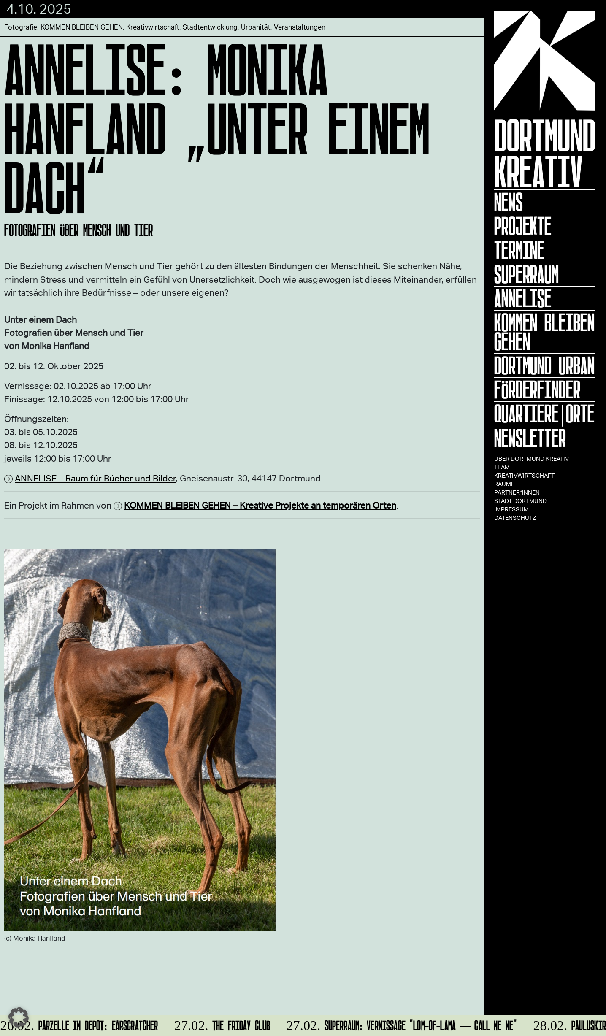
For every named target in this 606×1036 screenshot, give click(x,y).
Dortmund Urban (544, 365)
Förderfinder (537, 389)
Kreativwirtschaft (524, 475)
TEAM (502, 467)
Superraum (526, 274)
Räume (504, 483)
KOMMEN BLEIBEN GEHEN (544, 332)
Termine (519, 250)
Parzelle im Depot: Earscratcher (80, 1024)
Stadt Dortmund (520, 500)
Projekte (523, 226)
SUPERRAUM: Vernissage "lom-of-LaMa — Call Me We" (401, 1024)
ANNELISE (523, 298)
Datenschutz (515, 517)
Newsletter (530, 438)
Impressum (511, 509)
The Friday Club (221, 1024)
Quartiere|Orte (544, 413)
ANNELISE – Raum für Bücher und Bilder (95, 478)
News (508, 202)
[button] (18, 1017)
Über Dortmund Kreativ (531, 458)
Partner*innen (517, 492)
